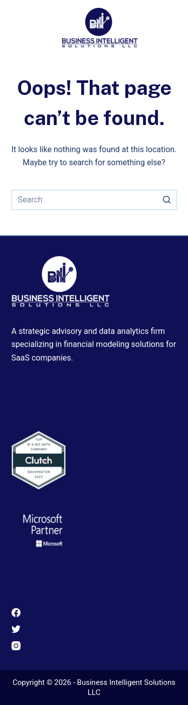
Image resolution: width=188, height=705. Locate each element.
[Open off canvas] (169, 24)
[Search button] (167, 200)
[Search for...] (94, 200)
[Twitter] (94, 629)
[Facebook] (94, 612)
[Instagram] (94, 645)
